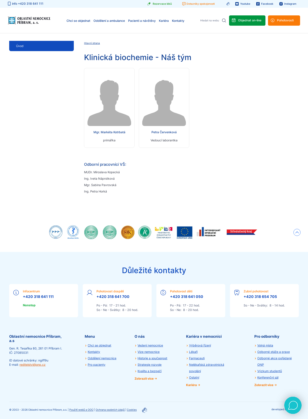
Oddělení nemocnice (102, 358)
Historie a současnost (152, 358)
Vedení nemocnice (150, 345)
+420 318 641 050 (186, 297)
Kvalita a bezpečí (149, 371)
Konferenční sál (267, 377)
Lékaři (193, 352)
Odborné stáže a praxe (273, 352)
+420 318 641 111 (38, 297)
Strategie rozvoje (149, 364)
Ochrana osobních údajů (110, 410)
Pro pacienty (96, 364)
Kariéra (164, 20)
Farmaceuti (197, 358)
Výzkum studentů (269, 371)
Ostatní (194, 377)
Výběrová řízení (200, 345)
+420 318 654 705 (260, 297)
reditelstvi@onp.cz (32, 364)
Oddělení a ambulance (109, 20)
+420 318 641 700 (112, 297)
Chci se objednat (78, 20)
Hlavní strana (92, 43)
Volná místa (265, 345)
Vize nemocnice (149, 352)
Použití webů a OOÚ (81, 410)
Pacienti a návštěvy (142, 20)
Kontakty (178, 20)
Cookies (132, 410)
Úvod (20, 46)
